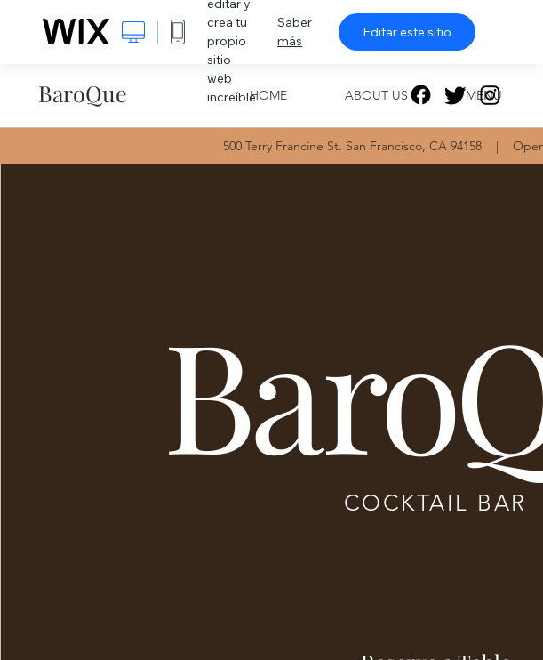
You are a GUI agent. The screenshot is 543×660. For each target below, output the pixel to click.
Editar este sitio (407, 32)
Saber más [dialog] (294, 31)
